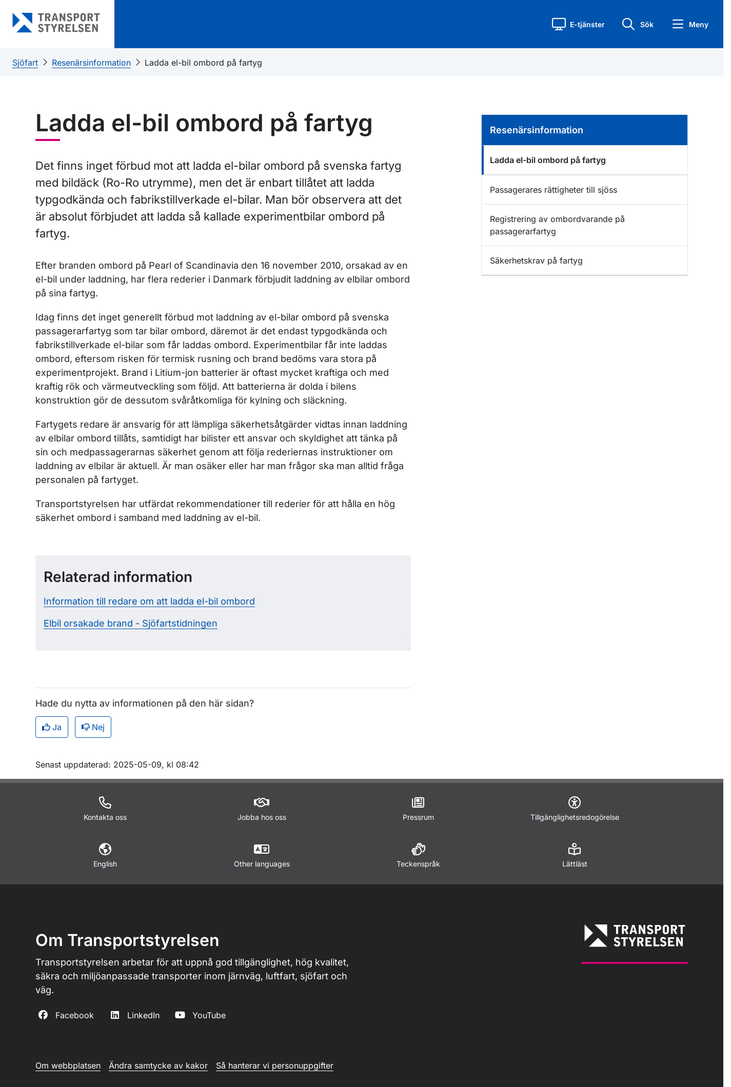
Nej (93, 727)
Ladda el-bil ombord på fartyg (203, 62)
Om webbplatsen (68, 1065)
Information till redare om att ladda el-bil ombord (149, 601)
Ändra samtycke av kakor (158, 1065)
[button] (578, 24)
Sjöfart (25, 62)
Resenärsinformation (91, 62)
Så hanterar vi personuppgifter (274, 1065)
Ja (52, 727)
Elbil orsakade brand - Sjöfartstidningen (131, 623)
